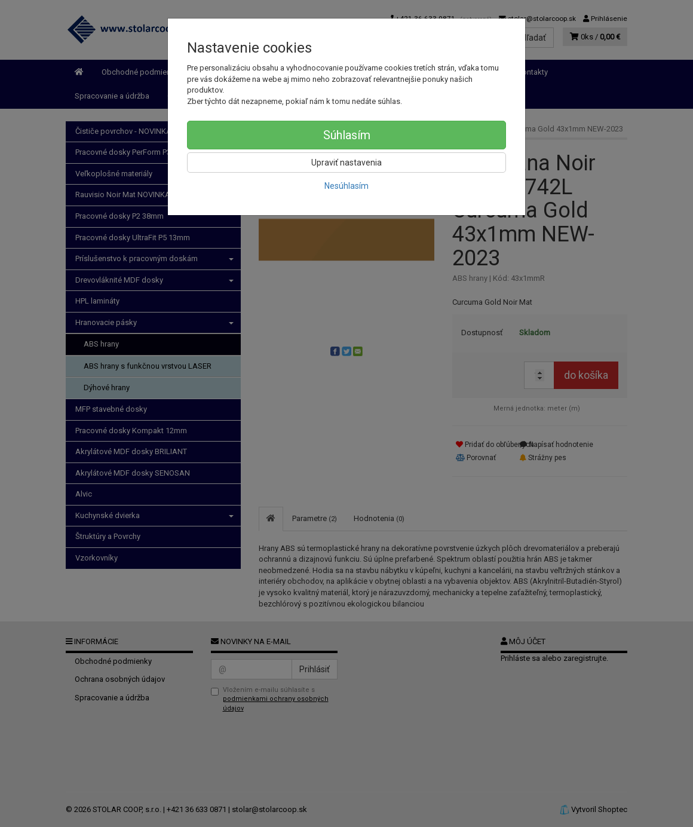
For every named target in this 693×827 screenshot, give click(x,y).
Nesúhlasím (346, 186)
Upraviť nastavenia (346, 162)
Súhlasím (346, 135)
